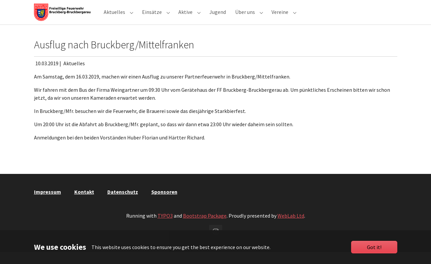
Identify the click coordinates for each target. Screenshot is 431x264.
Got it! (374, 247)
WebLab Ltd (290, 227)
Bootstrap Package (205, 227)
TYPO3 (165, 227)
